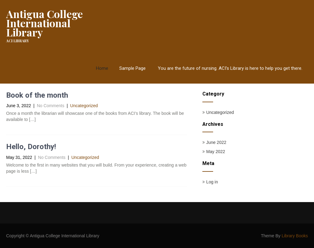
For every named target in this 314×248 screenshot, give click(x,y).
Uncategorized (84, 105)
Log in (212, 181)
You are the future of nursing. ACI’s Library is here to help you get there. (230, 68)
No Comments (50, 105)
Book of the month (37, 95)
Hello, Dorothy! (31, 146)
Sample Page (132, 68)
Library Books (294, 235)
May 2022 (215, 151)
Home (102, 68)
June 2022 (216, 142)
